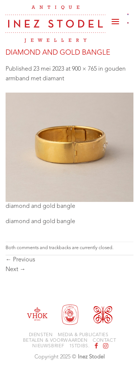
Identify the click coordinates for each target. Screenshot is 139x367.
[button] (115, 18)
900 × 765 (84, 69)
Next (16, 270)
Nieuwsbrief (48, 346)
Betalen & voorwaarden (55, 340)
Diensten (41, 335)
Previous (20, 260)
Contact (104, 340)
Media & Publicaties (83, 335)
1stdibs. (79, 346)
